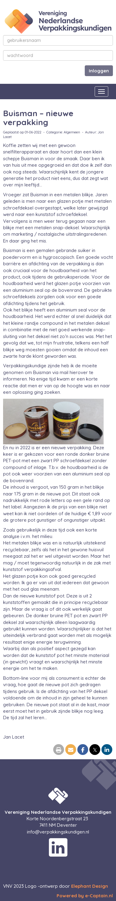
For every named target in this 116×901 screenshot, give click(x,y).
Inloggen (99, 71)
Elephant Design (89, 886)
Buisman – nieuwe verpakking (38, 117)
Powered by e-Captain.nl (85, 896)
